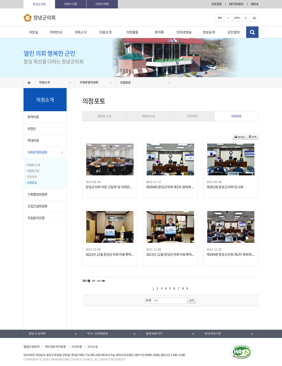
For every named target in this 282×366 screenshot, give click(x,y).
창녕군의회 (39, 4)
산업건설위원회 (37, 206)
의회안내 (56, 32)
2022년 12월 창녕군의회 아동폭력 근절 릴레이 (110, 255)
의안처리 (32, 177)
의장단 (31, 128)
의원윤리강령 (35, 218)
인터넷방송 (184, 32)
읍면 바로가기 (154, 333)
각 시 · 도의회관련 (97, 333)
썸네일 (240, 137)
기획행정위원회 (37, 194)
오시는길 (92, 347)
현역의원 (33, 117)
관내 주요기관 (213, 333)
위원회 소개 (33, 165)
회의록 (159, 32)
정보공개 (209, 32)
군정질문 (216, 4)
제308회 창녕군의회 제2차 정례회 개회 (170, 187)
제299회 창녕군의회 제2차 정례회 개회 (231, 255)
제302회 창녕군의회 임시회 (225, 187)
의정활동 (132, 32)
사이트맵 (76, 347)
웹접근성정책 (31, 347)
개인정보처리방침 (55, 347)
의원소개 (105, 32)
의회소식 (81, 32)
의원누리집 (70, 4)
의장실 (33, 32)
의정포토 (125, 82)
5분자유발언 (236, 4)
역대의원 (33, 140)
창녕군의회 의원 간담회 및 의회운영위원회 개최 (110, 187)
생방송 (255, 4)
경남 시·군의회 (37, 333)
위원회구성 (33, 171)
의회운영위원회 (89, 82)
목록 (252, 137)
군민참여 (234, 32)
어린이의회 (102, 4)
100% (237, 17)
